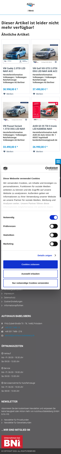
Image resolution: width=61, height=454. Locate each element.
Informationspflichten (13, 305)
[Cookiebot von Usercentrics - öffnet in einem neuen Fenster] (45, 168)
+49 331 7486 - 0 (12, 327)
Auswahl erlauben (30, 274)
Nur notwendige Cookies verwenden (30, 283)
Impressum (9, 293)
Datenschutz (9, 297)
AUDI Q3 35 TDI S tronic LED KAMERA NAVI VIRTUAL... (45, 127)
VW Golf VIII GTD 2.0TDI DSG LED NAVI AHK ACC (45, 70)
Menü (30, 11)
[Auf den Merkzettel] (8, 94)
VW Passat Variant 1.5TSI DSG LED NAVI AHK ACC (14, 127)
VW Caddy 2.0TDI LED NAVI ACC (14, 70)
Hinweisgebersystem (13, 289)
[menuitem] (30, 10)
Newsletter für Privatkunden (16, 420)
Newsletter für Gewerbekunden (17, 422)
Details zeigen (45, 255)
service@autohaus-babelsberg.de (19, 335)
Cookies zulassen (30, 264)
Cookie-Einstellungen (13, 301)
